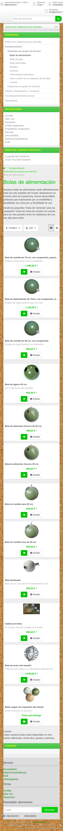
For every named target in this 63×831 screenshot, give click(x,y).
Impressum (9, 797)
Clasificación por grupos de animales (23, 86)
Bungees (14, 67)
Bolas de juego (16, 59)
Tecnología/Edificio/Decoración (20, 96)
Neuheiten (10, 122)
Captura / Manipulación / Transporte (22, 91)
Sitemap (9, 132)
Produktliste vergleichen (17, 129)
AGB (7, 142)
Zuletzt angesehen (14, 125)
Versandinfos (11, 135)
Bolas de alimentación (20, 55)
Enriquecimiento (13, 46)
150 (30, 228)
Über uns (9, 119)
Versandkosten (39, 822)
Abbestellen (28, 816)
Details (35, 271)
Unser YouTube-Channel (17, 159)
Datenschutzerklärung (16, 138)
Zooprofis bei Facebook (17, 156)
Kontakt (9, 115)
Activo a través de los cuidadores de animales (30, 78)
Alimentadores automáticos (22, 74)
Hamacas (14, 71)
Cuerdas (13, 82)
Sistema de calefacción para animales (23, 27)
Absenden (49, 809)
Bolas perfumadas (18, 63)
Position (13, 228)
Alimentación (11, 100)
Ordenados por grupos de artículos (24, 51)
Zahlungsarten (10, 779)
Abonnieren (11, 816)
